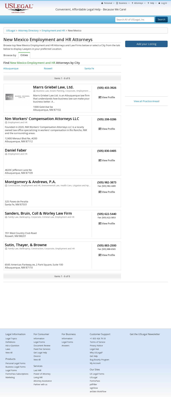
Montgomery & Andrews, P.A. (30, 181)
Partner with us (40, 384)
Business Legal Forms (15, 366)
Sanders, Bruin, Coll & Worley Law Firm (38, 213)
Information (39, 338)
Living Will (38, 377)
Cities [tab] (24, 55)
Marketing (10, 377)
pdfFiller (93, 384)
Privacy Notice (96, 345)
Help (151, 3)
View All (8, 352)
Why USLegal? (96, 352)
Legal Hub (94, 349)
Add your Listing (146, 44)
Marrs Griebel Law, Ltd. (53, 87)
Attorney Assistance (43, 381)
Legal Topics (11, 338)
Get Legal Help (40, 352)
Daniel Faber (16, 150)
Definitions (10, 342)
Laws (7, 349)
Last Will (37, 370)
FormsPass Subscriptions (16, 373)
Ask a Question (12, 345)
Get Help (94, 356)
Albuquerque (10, 68)
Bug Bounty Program (99, 359)
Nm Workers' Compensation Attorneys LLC (42, 118)
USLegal (10, 30)
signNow (94, 388)
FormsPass (95, 381)
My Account (95, 363)
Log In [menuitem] (162, 3)
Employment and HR (53, 30)
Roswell (48, 68)
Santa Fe (89, 68)
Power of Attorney (42, 373)
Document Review (42, 345)
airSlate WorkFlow (98, 391)
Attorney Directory (28, 30)
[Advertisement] (146, 126)
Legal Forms (11, 370)
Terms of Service (97, 342)
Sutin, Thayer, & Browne (26, 244)
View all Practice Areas (146, 101)
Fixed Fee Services (42, 349)
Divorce (37, 356)
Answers (65, 345)
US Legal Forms (97, 373)
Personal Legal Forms (15, 363)
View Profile (106, 97)
